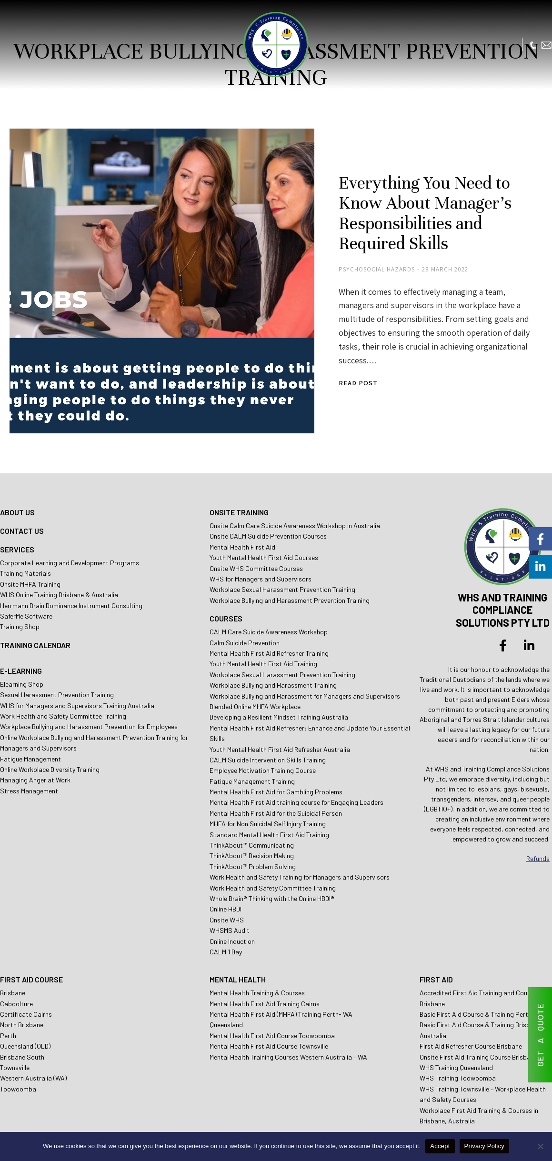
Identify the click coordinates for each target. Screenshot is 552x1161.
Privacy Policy (484, 1146)
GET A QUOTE (540, 1035)
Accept (440, 1146)
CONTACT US (22, 490)
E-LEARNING (21, 630)
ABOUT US (17, 472)
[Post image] (143, 262)
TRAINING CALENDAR (35, 604)
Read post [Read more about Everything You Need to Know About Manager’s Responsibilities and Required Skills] (324, 358)
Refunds (538, 818)
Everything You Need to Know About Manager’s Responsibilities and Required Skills (417, 200)
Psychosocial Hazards (343, 257)
